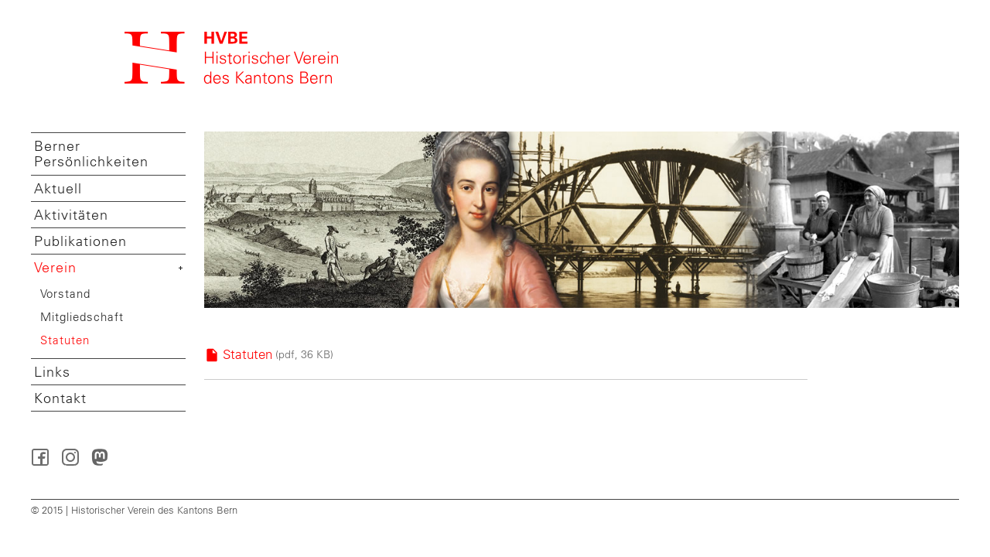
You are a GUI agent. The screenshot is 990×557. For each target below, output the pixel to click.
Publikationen (80, 241)
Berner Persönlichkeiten (91, 154)
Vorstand (65, 293)
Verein (55, 267)
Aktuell (58, 188)
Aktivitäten (71, 215)
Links (52, 372)
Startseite (232, 58)
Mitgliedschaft (82, 316)
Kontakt (60, 398)
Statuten (65, 340)
